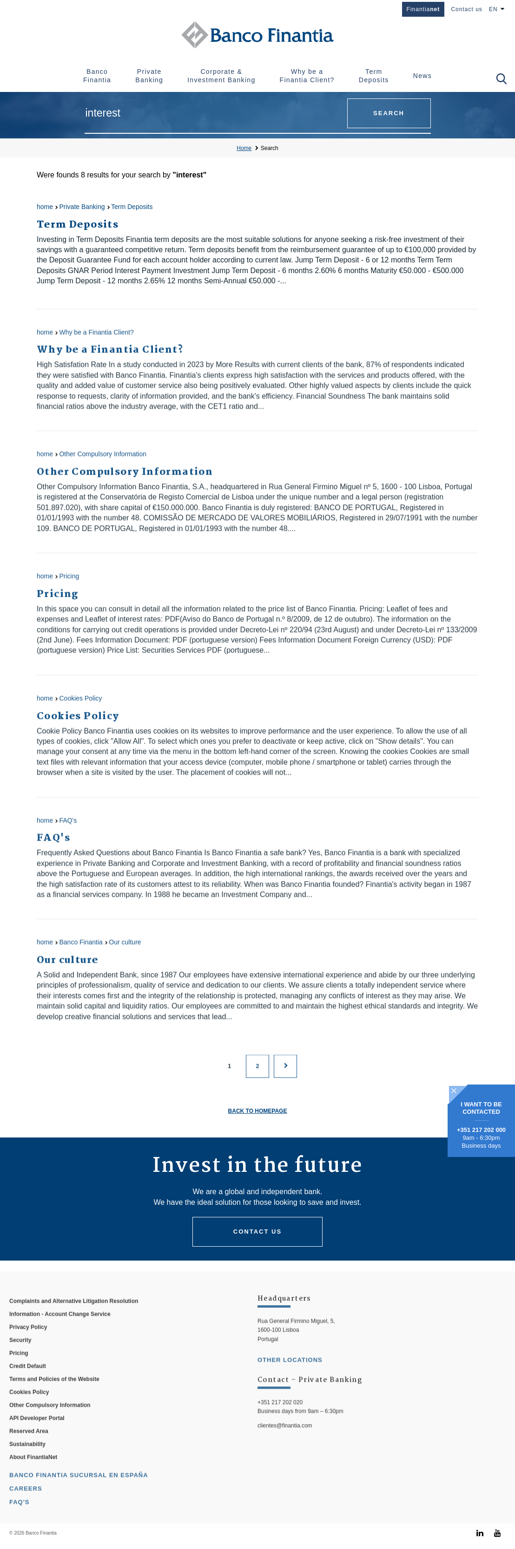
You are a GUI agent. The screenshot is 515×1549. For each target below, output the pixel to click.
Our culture (125, 953)
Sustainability (27, 1457)
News (422, 75)
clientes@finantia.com (285, 1439)
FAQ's (68, 831)
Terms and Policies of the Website (54, 1392)
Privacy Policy (28, 1340)
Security (20, 1353)
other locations (290, 1373)
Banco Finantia (97, 76)
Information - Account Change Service (60, 1327)
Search (269, 148)
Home (244, 148)
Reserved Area (28, 1444)
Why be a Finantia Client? (307, 76)
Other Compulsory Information (102, 465)
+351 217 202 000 (481, 1129)
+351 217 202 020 (280, 1415)
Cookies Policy (80, 709)
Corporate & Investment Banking (221, 76)
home (45, 206)
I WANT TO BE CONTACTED (481, 1108)
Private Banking (149, 76)
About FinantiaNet (33, 1470)
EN (493, 9)
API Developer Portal (37, 1431)
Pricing (69, 587)
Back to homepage (257, 1111)
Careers (25, 1502)
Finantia (423, 9)
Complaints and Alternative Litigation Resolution (74, 1314)
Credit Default (27, 1379)
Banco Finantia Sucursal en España (78, 1488)
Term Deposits (374, 76)
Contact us (466, 9)
